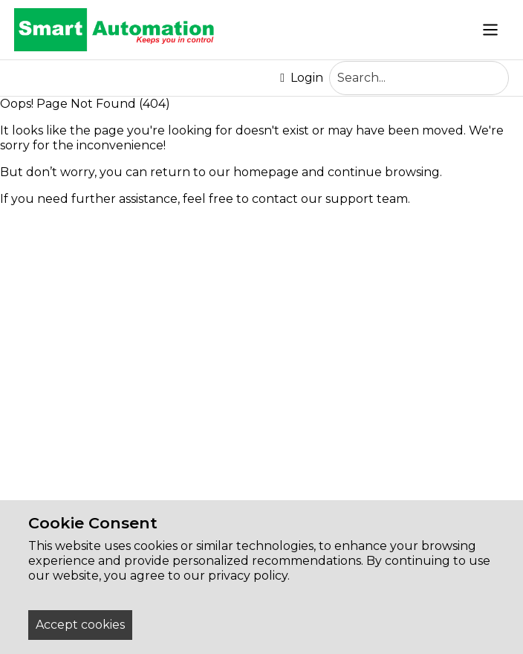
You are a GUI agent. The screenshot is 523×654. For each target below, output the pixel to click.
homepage (266, 172)
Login (301, 78)
